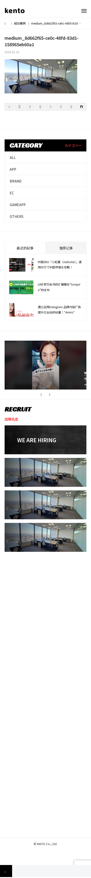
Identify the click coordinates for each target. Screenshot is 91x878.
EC (12, 192)
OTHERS (16, 216)
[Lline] (40, 107)
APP (13, 169)
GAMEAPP (18, 204)
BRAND (16, 181)
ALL (13, 157)
